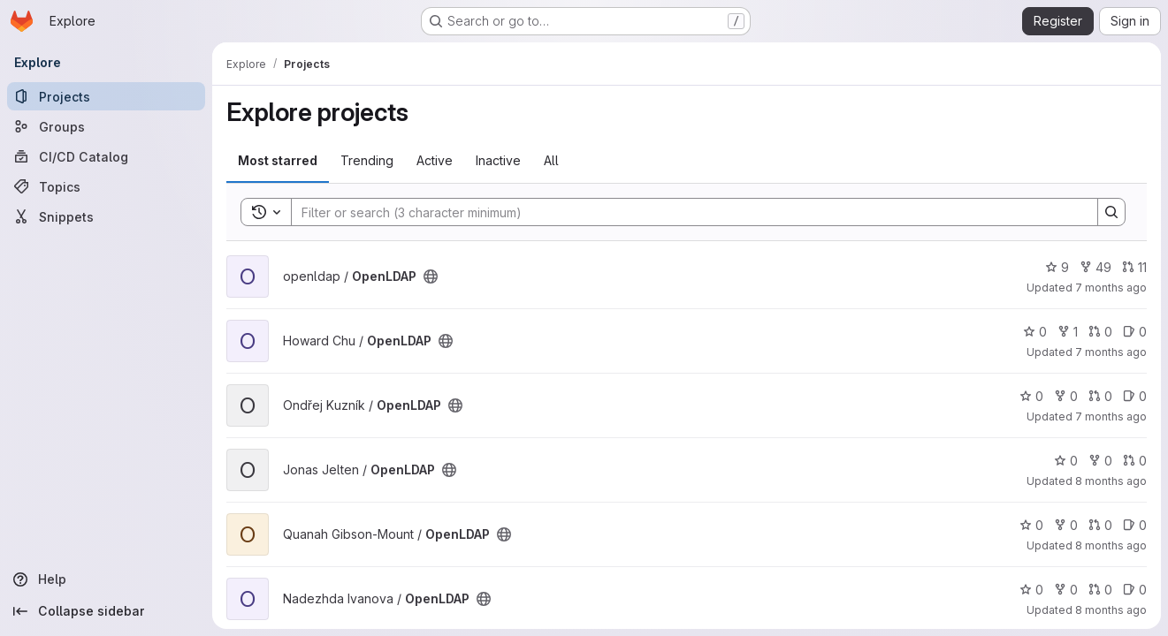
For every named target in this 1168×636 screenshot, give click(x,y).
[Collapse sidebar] (106, 611)
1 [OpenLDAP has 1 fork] (1067, 331)
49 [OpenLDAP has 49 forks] (1095, 267)
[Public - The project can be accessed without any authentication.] (431, 276)
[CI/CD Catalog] (106, 156)
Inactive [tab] (498, 160)
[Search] (686, 212)
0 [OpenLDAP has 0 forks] (1066, 396)
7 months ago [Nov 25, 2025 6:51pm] (1111, 416)
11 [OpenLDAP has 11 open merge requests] (1134, 267)
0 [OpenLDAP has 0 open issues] (1135, 331)
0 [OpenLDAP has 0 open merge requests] (1100, 331)
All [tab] (551, 160)
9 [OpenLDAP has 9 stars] (1057, 267)
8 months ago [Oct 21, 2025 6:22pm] (1111, 610)
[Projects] (106, 96)
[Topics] (106, 186)
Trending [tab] (366, 160)
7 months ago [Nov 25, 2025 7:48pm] (1111, 352)
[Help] (106, 579)
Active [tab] (434, 160)
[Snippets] (106, 216)
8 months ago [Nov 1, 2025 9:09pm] (1111, 481)
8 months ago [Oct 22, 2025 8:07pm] (1111, 545)
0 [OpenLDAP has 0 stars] (1035, 331)
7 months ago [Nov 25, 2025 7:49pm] (1111, 287)
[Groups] (106, 126)
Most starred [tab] (277, 160)
